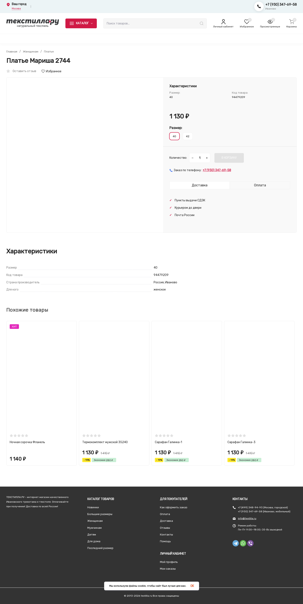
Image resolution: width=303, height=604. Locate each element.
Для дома (93, 541)
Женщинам (31, 51)
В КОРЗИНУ (229, 158)
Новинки (93, 507)
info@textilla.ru (247, 518)
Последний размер (100, 548)
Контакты (166, 534)
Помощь (165, 541)
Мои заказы (168, 568)
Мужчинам (94, 527)
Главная (11, 51)
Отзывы (165, 527)
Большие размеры (99, 514)
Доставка (166, 520)
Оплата (165, 514)
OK (192, 586)
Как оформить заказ (173, 507)
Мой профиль (169, 562)
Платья (49, 51)
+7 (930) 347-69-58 (281, 5)
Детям (91, 534)
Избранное (51, 71)
